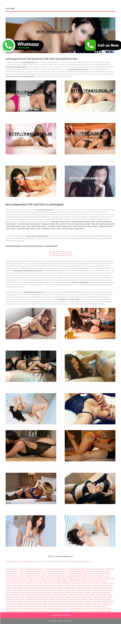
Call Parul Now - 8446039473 (60, 615)
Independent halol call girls (72, 588)
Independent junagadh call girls (56, 578)
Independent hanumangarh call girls (57, 597)
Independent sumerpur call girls (72, 604)
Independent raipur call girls (76, 611)
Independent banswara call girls (78, 595)
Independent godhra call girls (52, 588)
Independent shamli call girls (61, 592)
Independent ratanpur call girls (79, 609)
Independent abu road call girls (81, 585)
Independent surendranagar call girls (80, 578)
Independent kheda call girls (77, 581)
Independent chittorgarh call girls (52, 606)
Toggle (4, 4)
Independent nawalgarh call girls (81, 597)
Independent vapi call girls (76, 569)
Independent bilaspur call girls (37, 611)
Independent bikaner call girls (74, 606)
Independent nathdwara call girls (76, 576)
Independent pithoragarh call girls (57, 609)
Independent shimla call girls (55, 576)
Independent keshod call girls (57, 573)
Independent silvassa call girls (40, 585)
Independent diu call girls (52, 583)
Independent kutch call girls (58, 599)
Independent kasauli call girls (81, 592)
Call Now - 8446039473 (60, 253)
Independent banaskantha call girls (54, 571)
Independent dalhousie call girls (81, 602)
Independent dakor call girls (67, 590)
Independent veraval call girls (37, 581)
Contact (40, 561)
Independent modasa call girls (78, 573)
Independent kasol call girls (41, 592)
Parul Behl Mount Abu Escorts (82, 561)
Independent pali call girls (48, 590)
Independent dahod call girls (57, 581)
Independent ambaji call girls (60, 585)
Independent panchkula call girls (59, 602)
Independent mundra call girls (77, 599)
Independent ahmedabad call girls (55, 569)
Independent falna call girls (51, 604)
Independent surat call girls (70, 583)
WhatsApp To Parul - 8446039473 (60, 621)
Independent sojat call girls (57, 611)
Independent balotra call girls (57, 595)
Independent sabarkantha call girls (78, 571)
